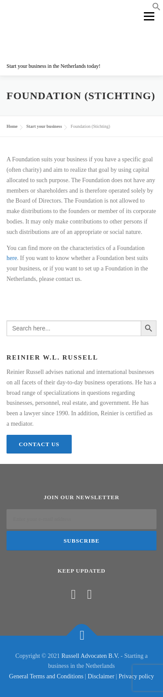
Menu (148, 16)
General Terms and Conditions (46, 676)
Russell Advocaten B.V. (90, 656)
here (12, 258)
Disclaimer (101, 676)
